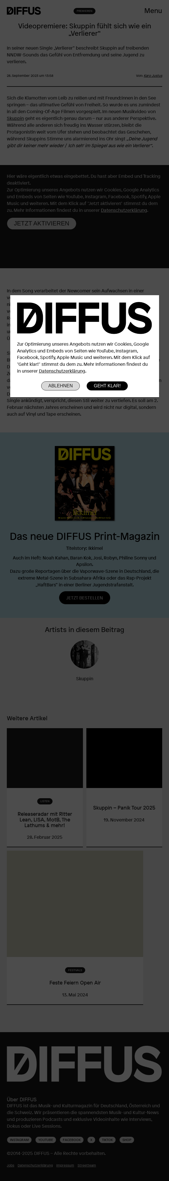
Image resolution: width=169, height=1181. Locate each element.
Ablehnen (60, 385)
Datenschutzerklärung (62, 371)
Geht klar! (107, 385)
